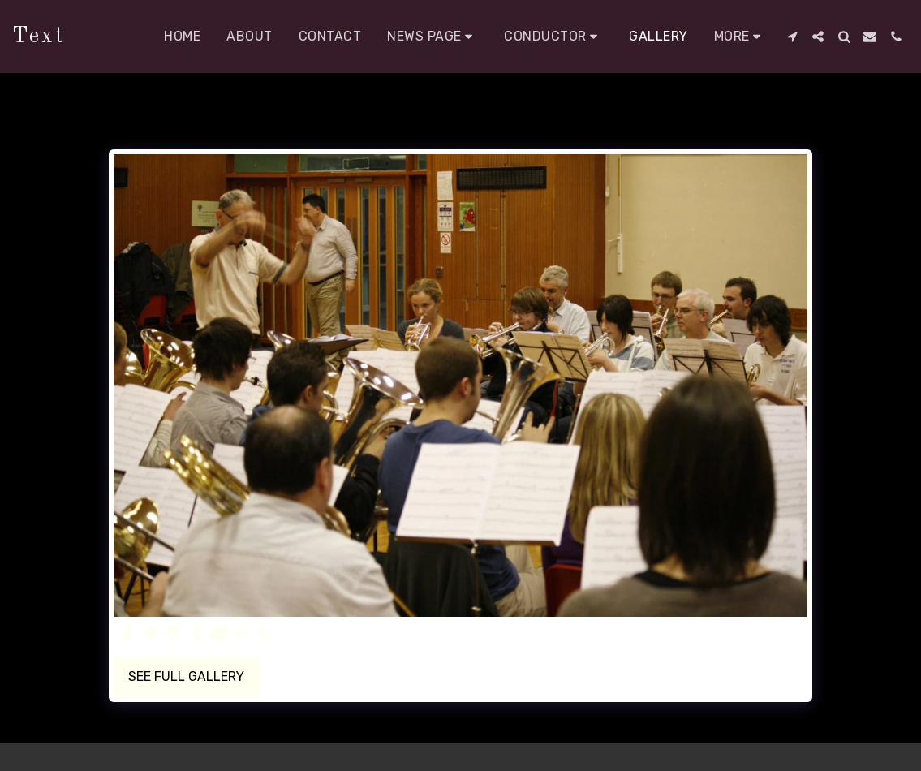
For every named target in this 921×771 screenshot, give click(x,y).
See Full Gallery (186, 676)
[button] (432, 37)
